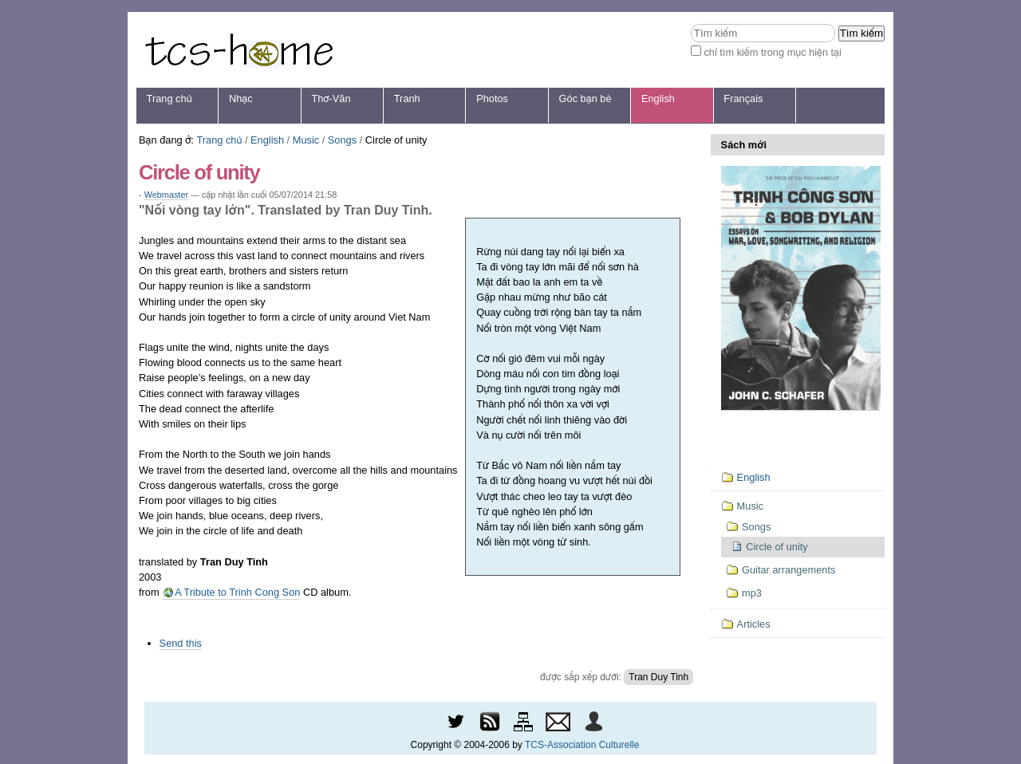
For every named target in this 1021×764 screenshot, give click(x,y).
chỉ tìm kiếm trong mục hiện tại (773, 52)
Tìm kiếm (690, 23)
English (658, 98)
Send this (181, 643)
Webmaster (166, 194)
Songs (342, 140)
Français (743, 98)
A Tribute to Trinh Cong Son (236, 592)
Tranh (407, 98)
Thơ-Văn (330, 98)
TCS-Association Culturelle (582, 744)
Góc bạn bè (585, 98)
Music (306, 140)
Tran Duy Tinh (658, 677)
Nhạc (241, 98)
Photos (492, 98)
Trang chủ (169, 98)
